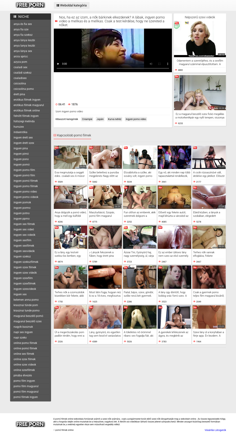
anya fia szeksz (23, 34)
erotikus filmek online (27, 110)
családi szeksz (23, 72)
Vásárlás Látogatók (215, 430)
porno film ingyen (24, 380)
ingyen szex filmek (25, 267)
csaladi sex (20, 67)
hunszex (19, 126)
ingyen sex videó (24, 229)
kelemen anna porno (26, 299)
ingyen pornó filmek (26, 180)
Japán (100, 119)
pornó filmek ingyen (26, 397)
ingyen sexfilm (22, 240)
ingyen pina (21, 148)
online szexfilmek (24, 370)
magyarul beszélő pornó (28, 316)
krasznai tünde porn (26, 305)
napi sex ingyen (23, 332)
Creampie (87, 119)
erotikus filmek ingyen (27, 99)
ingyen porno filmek (26, 186)
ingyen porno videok (26, 197)
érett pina (19, 94)
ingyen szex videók (25, 272)
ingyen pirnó (21, 153)
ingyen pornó (22, 164)
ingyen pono (21, 159)
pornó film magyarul (26, 391)
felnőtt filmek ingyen (26, 116)
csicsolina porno (24, 89)
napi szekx (20, 337)
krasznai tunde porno (27, 310)
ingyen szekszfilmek (26, 262)
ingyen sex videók (24, 234)
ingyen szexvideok (25, 289)
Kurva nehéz (114, 119)
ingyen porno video (25, 191)
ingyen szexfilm (23, 278)
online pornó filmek (25, 348)
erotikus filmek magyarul (29, 105)
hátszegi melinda (24, 121)
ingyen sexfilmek (24, 245)
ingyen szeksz (22, 256)
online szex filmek (25, 359)
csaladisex (20, 78)
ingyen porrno (22, 207)
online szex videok (25, 364)
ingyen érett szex (24, 143)
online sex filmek (24, 353)
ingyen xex (20, 294)
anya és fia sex (23, 24)
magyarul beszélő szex (28, 321)
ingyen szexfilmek (25, 283)
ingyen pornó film (24, 175)
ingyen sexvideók (24, 251)
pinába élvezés (23, 375)
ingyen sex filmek (24, 224)
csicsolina (20, 83)
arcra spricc (21, 56)
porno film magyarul (26, 386)
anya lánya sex (23, 51)
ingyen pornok (22, 202)
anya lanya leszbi (24, 45)
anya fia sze (21, 29)
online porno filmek (25, 343)
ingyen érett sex (23, 137)
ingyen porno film (24, 170)
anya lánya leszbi (24, 40)
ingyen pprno (22, 218)
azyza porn (20, 61)
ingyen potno (22, 213)
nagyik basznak (23, 326)
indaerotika (20, 132)
